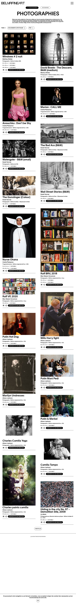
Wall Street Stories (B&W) (55, 192)
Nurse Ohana (10, 259)
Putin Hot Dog (11, 337)
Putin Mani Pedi (50, 378)
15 (43, 536)
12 (40, 536)
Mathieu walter (8, 59)
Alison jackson (46, 340)
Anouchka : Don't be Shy (17, 123)
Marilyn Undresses (13, 395)
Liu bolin (43, 514)
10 (38, 536)
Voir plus (38, 528)
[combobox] (16, 27)
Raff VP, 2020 (10, 296)
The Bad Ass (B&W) (52, 145)
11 (39, 536)
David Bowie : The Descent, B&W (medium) (56, 68)
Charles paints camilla (15, 507)
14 (42, 536)
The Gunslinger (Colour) (16, 197)
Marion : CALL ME (51, 107)
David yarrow (45, 148)
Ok (38, 600)
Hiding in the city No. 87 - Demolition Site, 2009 (55, 510)
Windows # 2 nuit (12, 56)
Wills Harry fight (50, 338)
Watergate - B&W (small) (17, 159)
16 (44, 536)
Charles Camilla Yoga (15, 441)
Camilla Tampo (49, 465)
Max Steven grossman (48, 276)
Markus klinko (45, 73)
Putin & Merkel (49, 419)
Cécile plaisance (8, 126)
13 (41, 536)
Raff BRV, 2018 (49, 273)
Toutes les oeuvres (32, 7)
